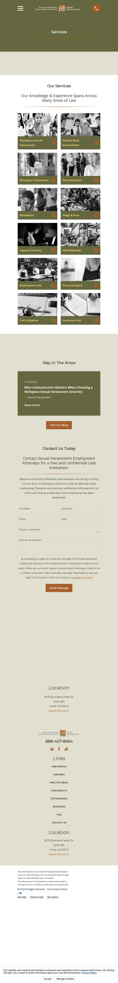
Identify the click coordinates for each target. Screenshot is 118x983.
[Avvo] (66, 749)
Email (64, 519)
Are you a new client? (29, 529)
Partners (59, 774)
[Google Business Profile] (52, 749)
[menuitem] (22, 897)
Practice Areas (59, 782)
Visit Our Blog (59, 425)
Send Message (59, 588)
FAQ (59, 814)
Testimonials (59, 798)
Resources (59, 806)
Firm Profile (59, 766)
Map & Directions (59, 710)
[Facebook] (59, 749)
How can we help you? (30, 540)
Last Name (66, 508)
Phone (22, 519)
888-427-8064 (59, 741)
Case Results (59, 790)
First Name (24, 508)
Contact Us (59, 822)
